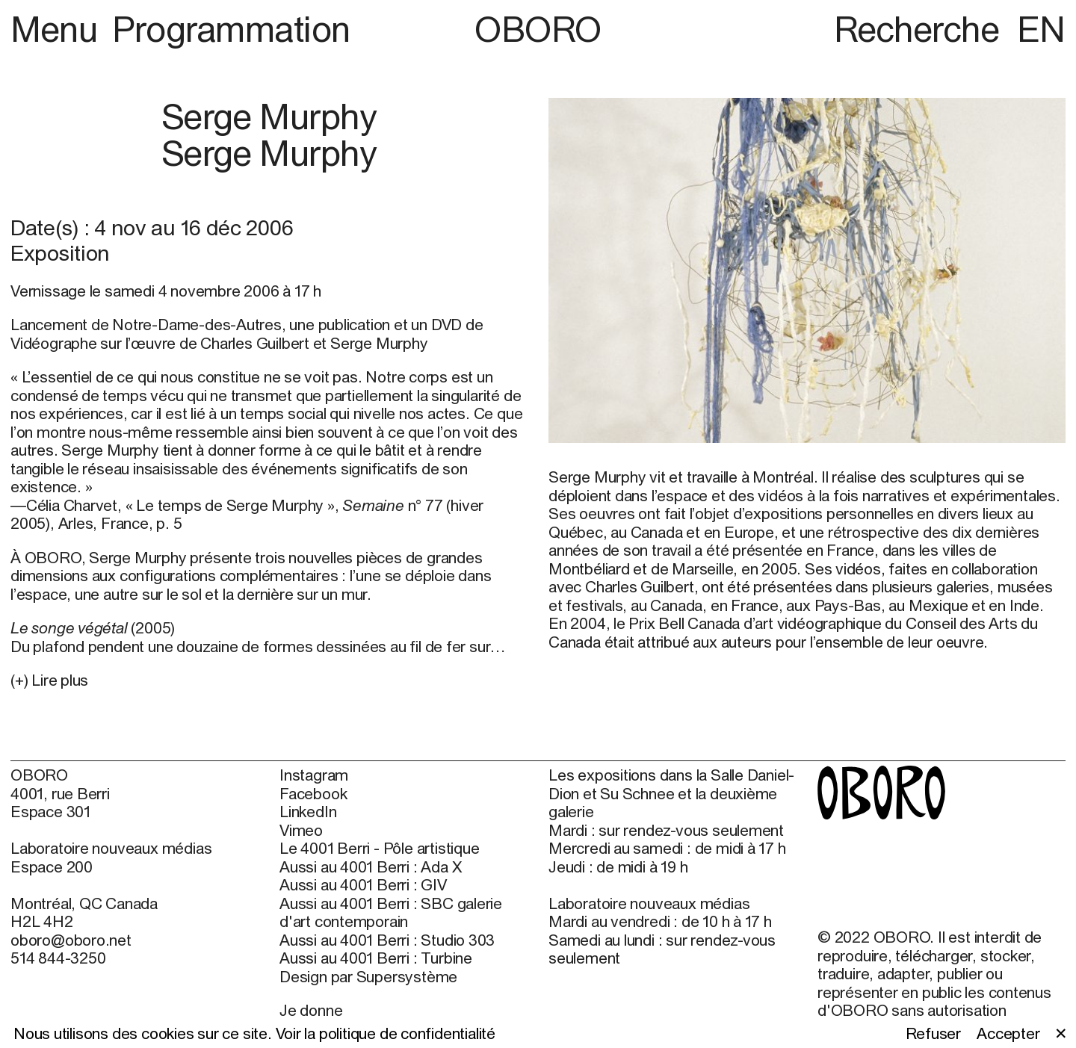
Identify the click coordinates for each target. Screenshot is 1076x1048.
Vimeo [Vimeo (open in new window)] (301, 830)
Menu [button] (57, 28)
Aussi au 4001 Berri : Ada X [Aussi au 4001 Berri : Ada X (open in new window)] (370, 866)
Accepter (1008, 1033)
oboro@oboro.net (71, 940)
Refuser (934, 1033)
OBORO (538, 28)
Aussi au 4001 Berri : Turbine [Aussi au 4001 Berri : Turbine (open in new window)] (375, 958)
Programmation (231, 28)
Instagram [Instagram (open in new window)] (313, 775)
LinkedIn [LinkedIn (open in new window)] (307, 811)
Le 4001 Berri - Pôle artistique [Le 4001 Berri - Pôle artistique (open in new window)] (379, 848)
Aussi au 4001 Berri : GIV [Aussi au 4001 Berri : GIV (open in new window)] (363, 884)
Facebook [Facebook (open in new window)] (313, 793)
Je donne (310, 1010)
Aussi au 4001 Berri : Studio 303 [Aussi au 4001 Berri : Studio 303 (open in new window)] (387, 940)
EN (1041, 28)
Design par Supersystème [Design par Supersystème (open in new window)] (368, 976)
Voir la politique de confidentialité (385, 1033)
